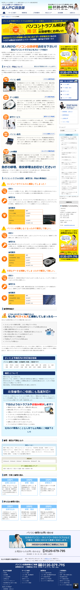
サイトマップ (6, 584)
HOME (5, 572)
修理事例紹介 (65, 115)
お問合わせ (6, 578)
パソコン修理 (65, 84)
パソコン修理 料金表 (49, 79)
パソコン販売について (48, 133)
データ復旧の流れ (64, 578)
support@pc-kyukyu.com (69, 225)
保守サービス (65, 91)
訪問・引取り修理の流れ (66, 574)
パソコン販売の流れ (65, 582)
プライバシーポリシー (9, 580)
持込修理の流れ (64, 576)
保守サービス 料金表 (49, 116)
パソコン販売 (65, 94)
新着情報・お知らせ (67, 111)
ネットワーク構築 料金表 (48, 151)
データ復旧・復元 (66, 87)
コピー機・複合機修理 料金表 (48, 574)
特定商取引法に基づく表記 (10, 582)
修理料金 (43, 570)
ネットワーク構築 (66, 97)
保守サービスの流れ (65, 580)
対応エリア (48, 558)
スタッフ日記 (65, 121)
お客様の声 (65, 118)
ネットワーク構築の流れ (66, 584)
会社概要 (5, 574)
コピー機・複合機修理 (27, 574)
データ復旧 (25, 576)
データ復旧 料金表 (49, 96)
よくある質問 (6, 576)
